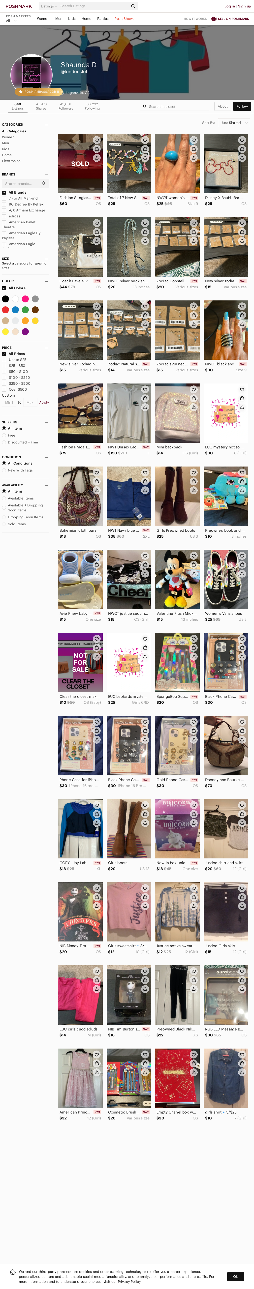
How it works (195, 19)
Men (58, 18)
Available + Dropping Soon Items (22, 507)
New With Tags (17, 470)
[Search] (94, 6)
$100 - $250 (16, 377)
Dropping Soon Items (22, 517)
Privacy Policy (129, 1281)
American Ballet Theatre (18, 224)
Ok (235, 1276)
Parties (103, 18)
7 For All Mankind (20, 198)
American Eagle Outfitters (18, 246)
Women (43, 18)
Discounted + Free (20, 442)
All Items (12, 428)
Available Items (18, 498)
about (223, 106)
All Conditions (17, 463)
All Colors (14, 288)
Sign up (244, 6)
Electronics (11, 161)
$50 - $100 (15, 371)
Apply (44, 402)
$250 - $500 (16, 383)
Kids (72, 18)
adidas (11, 216)
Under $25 (14, 359)
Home (87, 18)
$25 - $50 (14, 365)
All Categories (14, 131)
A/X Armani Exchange (23, 210)
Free (8, 435)
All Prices (13, 354)
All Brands (14, 192)
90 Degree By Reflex (22, 204)
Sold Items (14, 524)
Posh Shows (124, 18)
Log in (229, 6)
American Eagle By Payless (21, 235)
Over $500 (14, 389)
